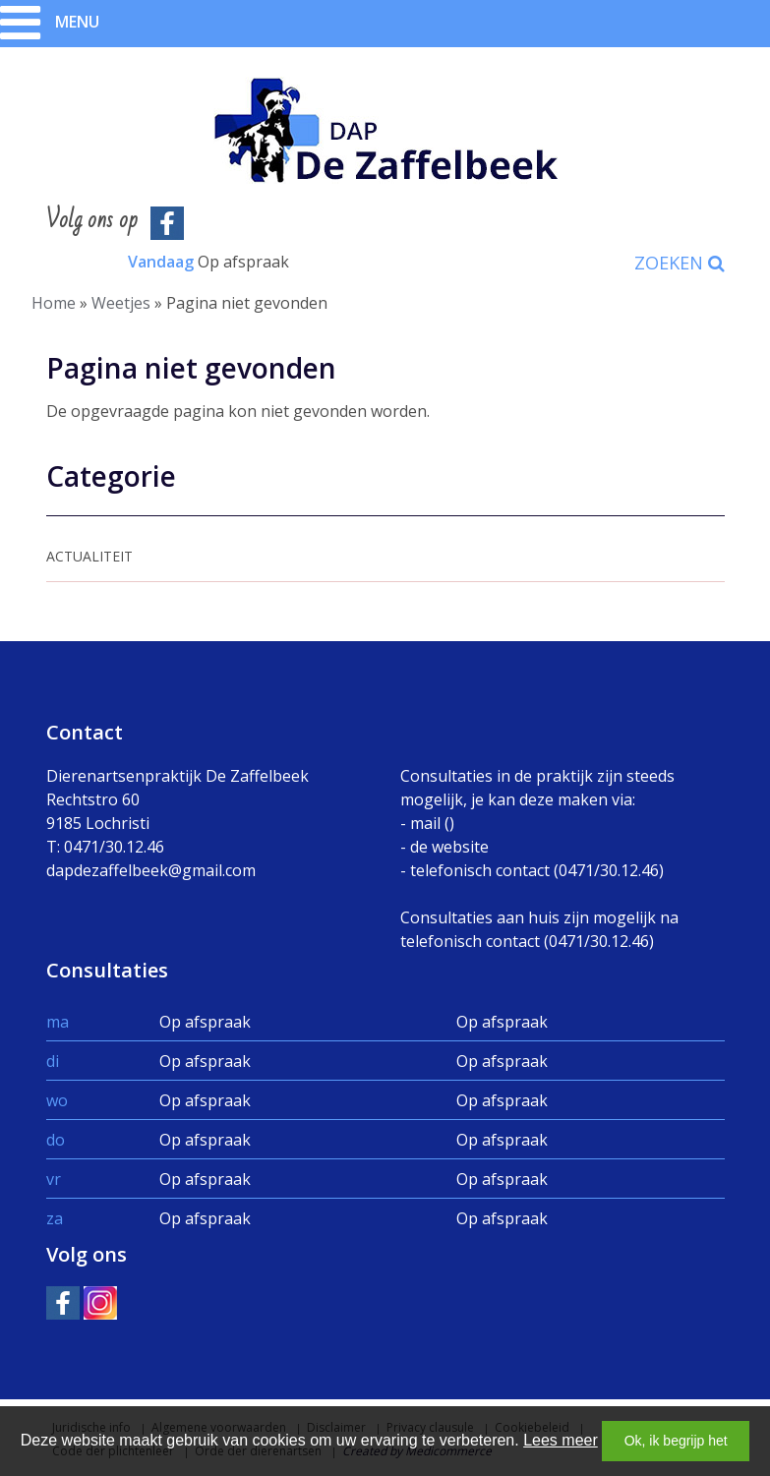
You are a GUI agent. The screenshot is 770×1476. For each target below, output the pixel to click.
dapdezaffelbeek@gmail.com (151, 870)
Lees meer (560, 1440)
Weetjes (120, 303)
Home (53, 303)
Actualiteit (89, 556)
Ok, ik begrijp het (676, 1440)
